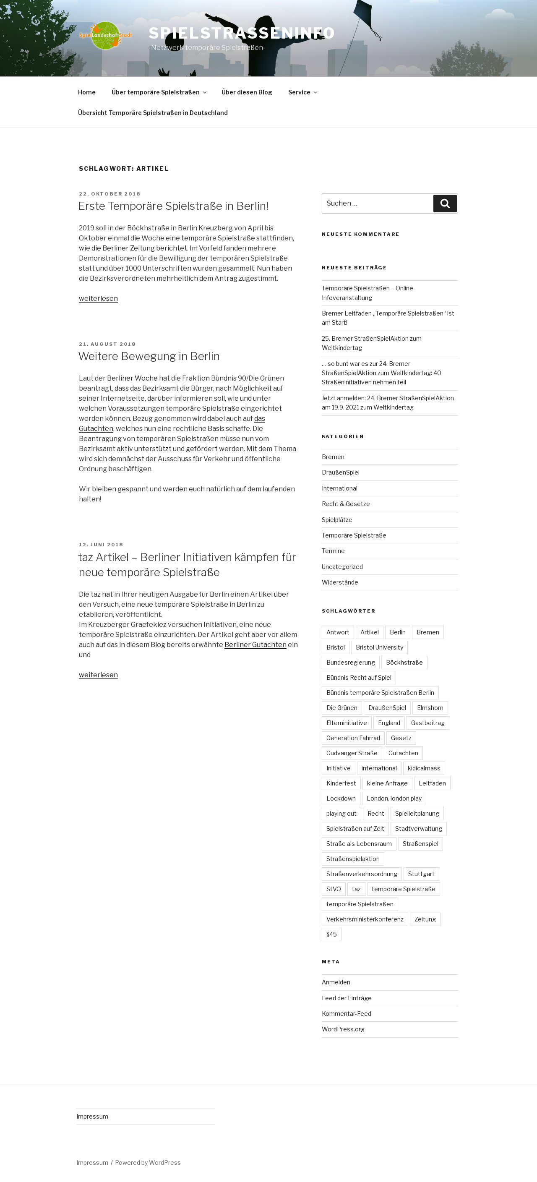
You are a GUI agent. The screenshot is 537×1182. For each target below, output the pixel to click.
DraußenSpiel (341, 472)
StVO (333, 888)
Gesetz (401, 737)
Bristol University (379, 647)
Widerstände (340, 582)
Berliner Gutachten (255, 645)
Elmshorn (430, 707)
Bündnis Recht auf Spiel (358, 677)
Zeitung (425, 919)
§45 (331, 934)
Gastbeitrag (428, 722)
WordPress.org (343, 1029)
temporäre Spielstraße (403, 888)
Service (303, 92)
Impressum (92, 1116)
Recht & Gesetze (346, 503)
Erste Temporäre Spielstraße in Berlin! (173, 205)
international (379, 768)
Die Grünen (341, 707)
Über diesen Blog (247, 92)
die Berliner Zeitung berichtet (139, 248)
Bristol (335, 647)
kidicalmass (424, 768)
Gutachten (403, 753)
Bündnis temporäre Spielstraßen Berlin (380, 692)
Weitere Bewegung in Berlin (149, 356)
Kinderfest (341, 783)
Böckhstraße (404, 662)
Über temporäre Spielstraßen (160, 92)
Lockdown (341, 798)
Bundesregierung (350, 662)
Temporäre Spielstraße (354, 535)
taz (356, 888)
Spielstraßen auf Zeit (355, 828)
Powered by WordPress (148, 1162)
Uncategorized (342, 566)
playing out (341, 813)
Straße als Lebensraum (359, 843)
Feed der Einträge (347, 998)
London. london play (394, 798)
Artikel (369, 632)
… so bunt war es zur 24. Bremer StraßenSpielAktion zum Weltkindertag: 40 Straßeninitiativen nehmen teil (381, 373)
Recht (376, 813)
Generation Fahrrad (353, 737)
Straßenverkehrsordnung (361, 873)
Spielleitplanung (417, 813)
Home (87, 92)
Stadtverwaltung (418, 828)
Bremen (333, 456)
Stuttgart (421, 873)
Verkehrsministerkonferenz (365, 919)
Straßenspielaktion (353, 858)
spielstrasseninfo (242, 33)
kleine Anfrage (387, 783)
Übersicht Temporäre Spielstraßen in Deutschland (153, 112)
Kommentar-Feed (346, 1013)
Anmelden (336, 982)
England (389, 722)
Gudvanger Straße (352, 753)
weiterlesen (98, 299)
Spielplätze (337, 519)
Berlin (398, 632)
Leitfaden (432, 783)
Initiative (338, 768)
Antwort (337, 632)
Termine (333, 550)
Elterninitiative (346, 722)
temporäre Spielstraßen (360, 904)
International (339, 488)
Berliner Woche (132, 378)
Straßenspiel (420, 843)
